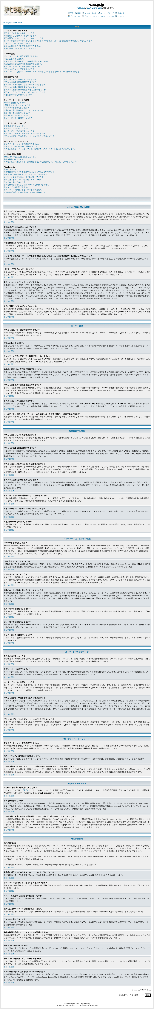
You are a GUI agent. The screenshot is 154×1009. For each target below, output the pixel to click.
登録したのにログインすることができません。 (23, 46)
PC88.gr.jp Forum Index (12, 22)
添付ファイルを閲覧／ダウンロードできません (23, 190)
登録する (120, 13)
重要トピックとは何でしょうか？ (17, 113)
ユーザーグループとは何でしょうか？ (19, 131)
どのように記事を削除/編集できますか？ (20, 82)
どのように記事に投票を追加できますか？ (21, 87)
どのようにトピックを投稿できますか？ (20, 79)
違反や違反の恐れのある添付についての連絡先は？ (24, 192)
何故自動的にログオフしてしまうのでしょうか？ (23, 38)
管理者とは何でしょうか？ (14, 126)
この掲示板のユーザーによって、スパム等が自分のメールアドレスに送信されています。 (40, 149)
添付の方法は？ (10, 169)
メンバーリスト (89, 13)
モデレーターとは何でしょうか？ (17, 128)
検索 (78, 13)
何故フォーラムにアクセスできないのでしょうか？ (24, 92)
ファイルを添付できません (14, 182)
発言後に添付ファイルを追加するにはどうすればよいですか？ (29, 172)
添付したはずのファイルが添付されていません (23, 180)
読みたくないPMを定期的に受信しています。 (22, 146)
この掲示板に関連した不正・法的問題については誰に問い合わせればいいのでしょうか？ (40, 162)
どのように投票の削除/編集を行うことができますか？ (26, 90)
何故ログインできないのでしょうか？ (19, 33)
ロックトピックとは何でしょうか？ (18, 118)
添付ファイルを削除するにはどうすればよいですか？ (25, 174)
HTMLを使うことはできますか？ (17, 105)
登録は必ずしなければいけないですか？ (20, 36)
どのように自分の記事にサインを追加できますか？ (24, 85)
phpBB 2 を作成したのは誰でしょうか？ (20, 157)
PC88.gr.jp (81, 8)
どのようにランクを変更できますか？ (19, 69)
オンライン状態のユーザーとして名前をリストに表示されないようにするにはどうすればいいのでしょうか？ (48, 41)
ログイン (120, 16)
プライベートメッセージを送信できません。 (22, 144)
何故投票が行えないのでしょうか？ (18, 95)
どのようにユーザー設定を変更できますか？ (22, 56)
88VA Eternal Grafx (94, 8)
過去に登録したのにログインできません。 (21, 48)
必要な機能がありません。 (14, 159)
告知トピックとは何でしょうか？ (17, 115)
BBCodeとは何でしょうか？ (15, 103)
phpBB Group (25, 790)
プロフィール (74, 16)
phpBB (73, 1003)
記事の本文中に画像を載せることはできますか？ (23, 110)
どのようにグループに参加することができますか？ (24, 133)
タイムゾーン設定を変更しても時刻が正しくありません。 (27, 61)
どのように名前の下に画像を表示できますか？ (23, 66)
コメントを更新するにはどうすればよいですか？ (23, 177)
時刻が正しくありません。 (14, 59)
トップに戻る (9, 222)
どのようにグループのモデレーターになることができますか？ (29, 136)
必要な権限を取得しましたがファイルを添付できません (26, 185)
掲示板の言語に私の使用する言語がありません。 (23, 64)
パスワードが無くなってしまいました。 (20, 43)
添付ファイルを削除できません (16, 187)
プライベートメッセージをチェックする (98, 16)
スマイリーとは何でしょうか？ (16, 108)
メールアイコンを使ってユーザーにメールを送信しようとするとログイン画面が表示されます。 (42, 72)
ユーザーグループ (106, 13)
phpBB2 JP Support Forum (90, 1005)
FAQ (70, 13)
